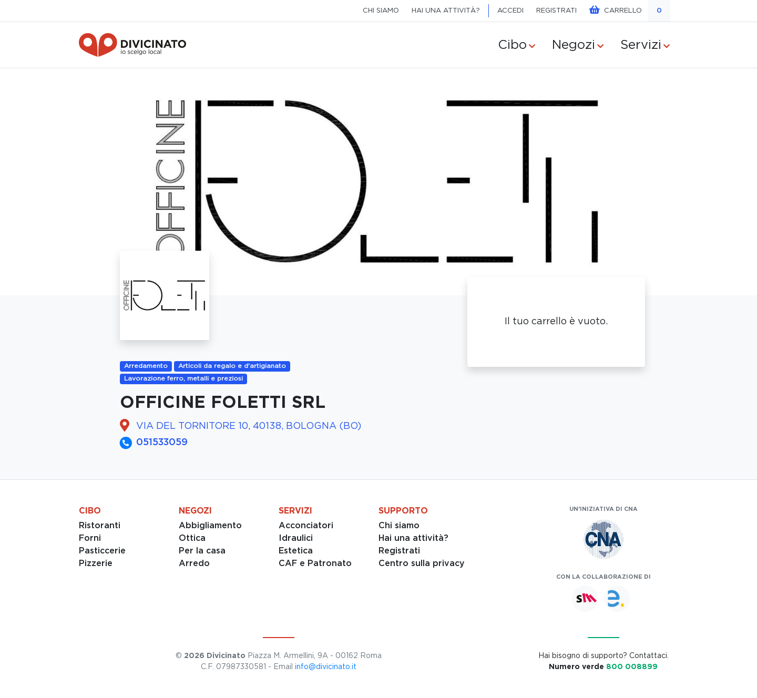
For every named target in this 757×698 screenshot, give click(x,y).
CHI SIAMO (381, 11)
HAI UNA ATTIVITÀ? (446, 11)
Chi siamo (399, 526)
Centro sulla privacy (421, 564)
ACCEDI (510, 11)
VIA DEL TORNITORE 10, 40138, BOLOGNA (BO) (248, 426)
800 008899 (632, 667)
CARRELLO (615, 10)
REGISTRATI (556, 11)
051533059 (162, 442)
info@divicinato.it (325, 667)
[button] (57, 181)
